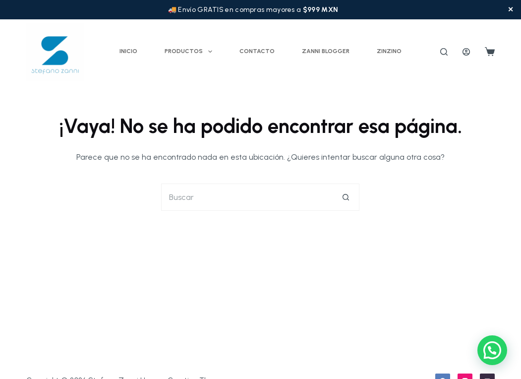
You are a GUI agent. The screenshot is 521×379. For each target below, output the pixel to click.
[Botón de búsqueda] (345, 197)
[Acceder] (466, 52)
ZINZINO (389, 51)
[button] (492, 350)
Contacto (257, 51)
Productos (190, 52)
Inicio (128, 51)
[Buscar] (444, 52)
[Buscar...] (246, 197)
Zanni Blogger (325, 51)
